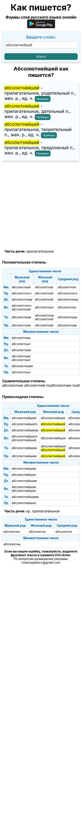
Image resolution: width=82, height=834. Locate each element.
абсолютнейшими (25, 497)
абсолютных (21, 344)
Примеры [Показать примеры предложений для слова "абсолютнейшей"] (43, 99)
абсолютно (63, 531)
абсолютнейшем (24, 456)
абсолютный (21, 287)
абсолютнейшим (24, 448)
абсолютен (11, 531)
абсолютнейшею (53, 446)
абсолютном (21, 325)
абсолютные (21, 338)
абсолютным (21, 317)
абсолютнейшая (53, 418)
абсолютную (44, 307)
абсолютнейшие (24, 468)
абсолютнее (12, 385)
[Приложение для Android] (41, 27)
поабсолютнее (59, 385)
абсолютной (44, 293)
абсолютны (12, 544)
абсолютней (34, 385)
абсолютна (37, 531)
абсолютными (22, 366)
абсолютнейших (24, 474)
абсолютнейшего (25, 424)
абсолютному (22, 299)
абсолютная (44, 287)
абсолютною (44, 315)
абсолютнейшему (25, 430)
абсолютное (67, 287)
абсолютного (21, 293)
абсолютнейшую (53, 438)
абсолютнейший (24, 418)
